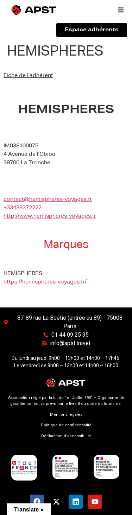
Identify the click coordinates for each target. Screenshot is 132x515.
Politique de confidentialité (66, 425)
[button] (120, 10)
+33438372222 (23, 208)
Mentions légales (66, 414)
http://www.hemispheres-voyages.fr (50, 216)
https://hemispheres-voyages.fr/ (45, 282)
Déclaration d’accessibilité (66, 436)
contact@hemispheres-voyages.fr (48, 199)
